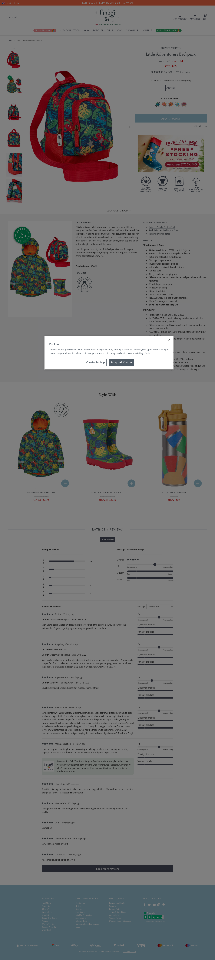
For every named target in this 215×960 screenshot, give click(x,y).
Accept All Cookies (121, 362)
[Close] (169, 339)
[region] (108, 353)
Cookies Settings (95, 362)
